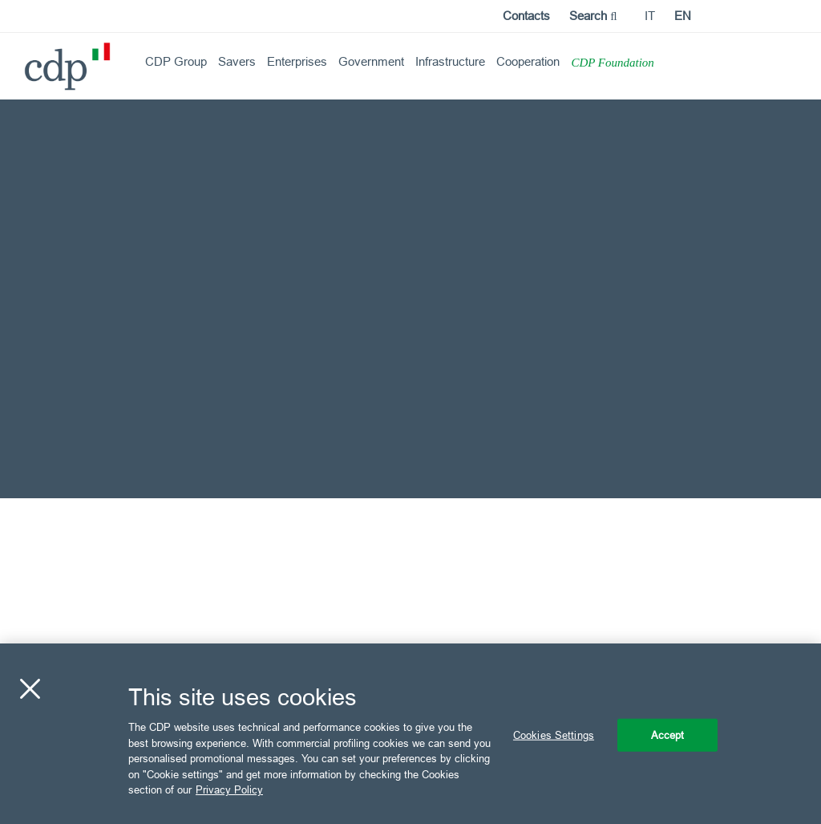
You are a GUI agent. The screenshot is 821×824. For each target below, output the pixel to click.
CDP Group (176, 61)
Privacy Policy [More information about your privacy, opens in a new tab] (229, 789)
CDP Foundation (612, 62)
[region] (410, 733)
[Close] (29, 688)
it (650, 15)
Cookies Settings (553, 734)
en (682, 15)
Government (371, 61)
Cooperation (528, 61)
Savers (237, 61)
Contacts (526, 15)
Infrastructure (450, 61)
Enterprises (297, 61)
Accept (668, 734)
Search (593, 15)
